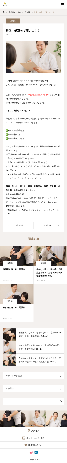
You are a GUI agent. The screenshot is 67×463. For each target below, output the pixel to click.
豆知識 (12, 21)
